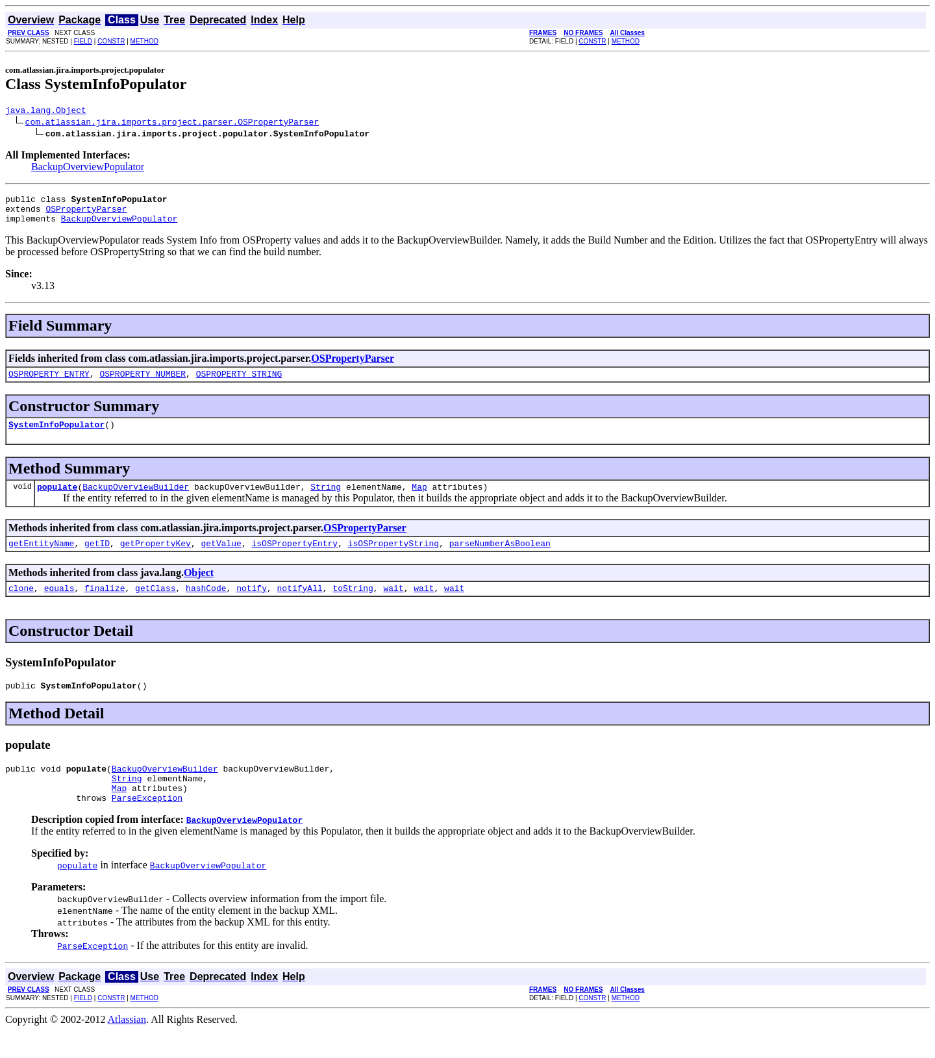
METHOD (144, 41)
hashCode (206, 605)
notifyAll (300, 605)
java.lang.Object (45, 112)
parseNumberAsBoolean (500, 558)
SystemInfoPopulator (56, 436)
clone (21, 605)
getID (97, 558)
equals (59, 605)
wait (393, 605)
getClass (155, 605)
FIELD (83, 41)
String (325, 500)
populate (57, 500)
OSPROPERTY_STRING (239, 383)
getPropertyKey (155, 558)
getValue (221, 558)
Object (199, 588)
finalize (104, 605)
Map (419, 500)
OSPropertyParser (86, 214)
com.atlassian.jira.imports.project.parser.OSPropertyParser (172, 123)
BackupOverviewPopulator (87, 168)
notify (251, 605)
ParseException (147, 825)
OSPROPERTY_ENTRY (49, 383)
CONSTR (111, 41)
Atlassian (127, 1046)
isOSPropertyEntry (294, 558)
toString (352, 605)
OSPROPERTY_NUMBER (142, 383)
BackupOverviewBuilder (135, 500)
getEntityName (41, 558)
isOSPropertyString (393, 558)
